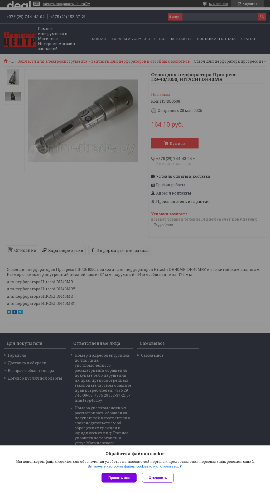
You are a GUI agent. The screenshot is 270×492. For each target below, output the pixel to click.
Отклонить (158, 478)
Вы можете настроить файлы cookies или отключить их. (133, 466)
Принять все (119, 478)
